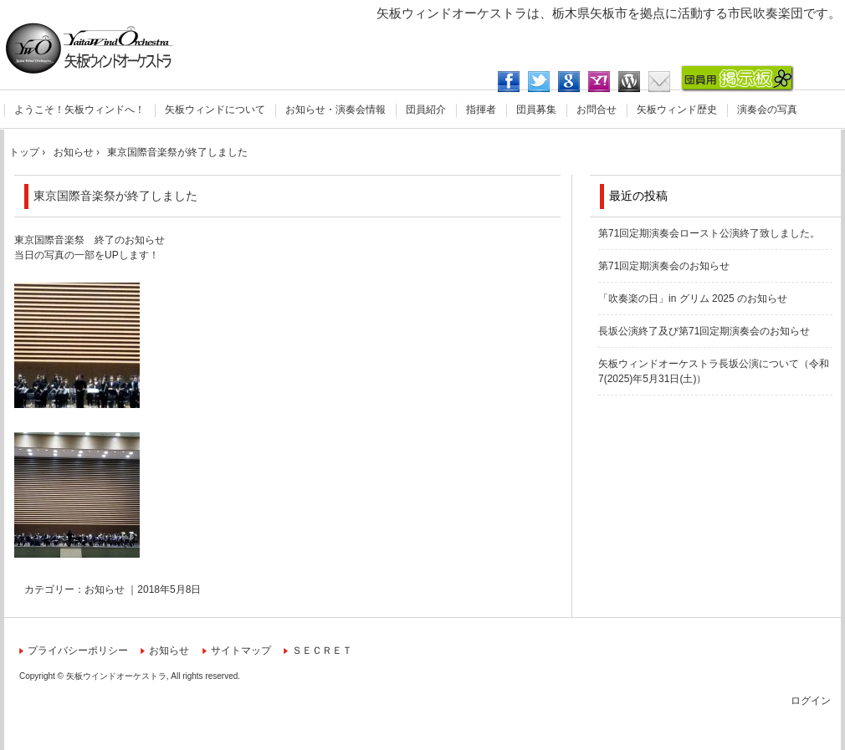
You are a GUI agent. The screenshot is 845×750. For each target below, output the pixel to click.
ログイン (811, 701)
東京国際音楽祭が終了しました (115, 195)
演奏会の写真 (767, 109)
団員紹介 (426, 109)
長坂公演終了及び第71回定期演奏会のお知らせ (704, 331)
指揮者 (481, 109)
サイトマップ (241, 650)
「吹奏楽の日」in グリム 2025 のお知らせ (692, 298)
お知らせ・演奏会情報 (335, 109)
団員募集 (536, 109)
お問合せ (596, 109)
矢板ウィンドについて (215, 109)
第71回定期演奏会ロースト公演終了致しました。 (709, 233)
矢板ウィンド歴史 (677, 109)
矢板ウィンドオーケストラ (90, 48)
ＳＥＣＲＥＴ (322, 650)
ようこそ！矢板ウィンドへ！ (79, 109)
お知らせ (104, 589)
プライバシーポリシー (78, 650)
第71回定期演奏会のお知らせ (664, 266)
